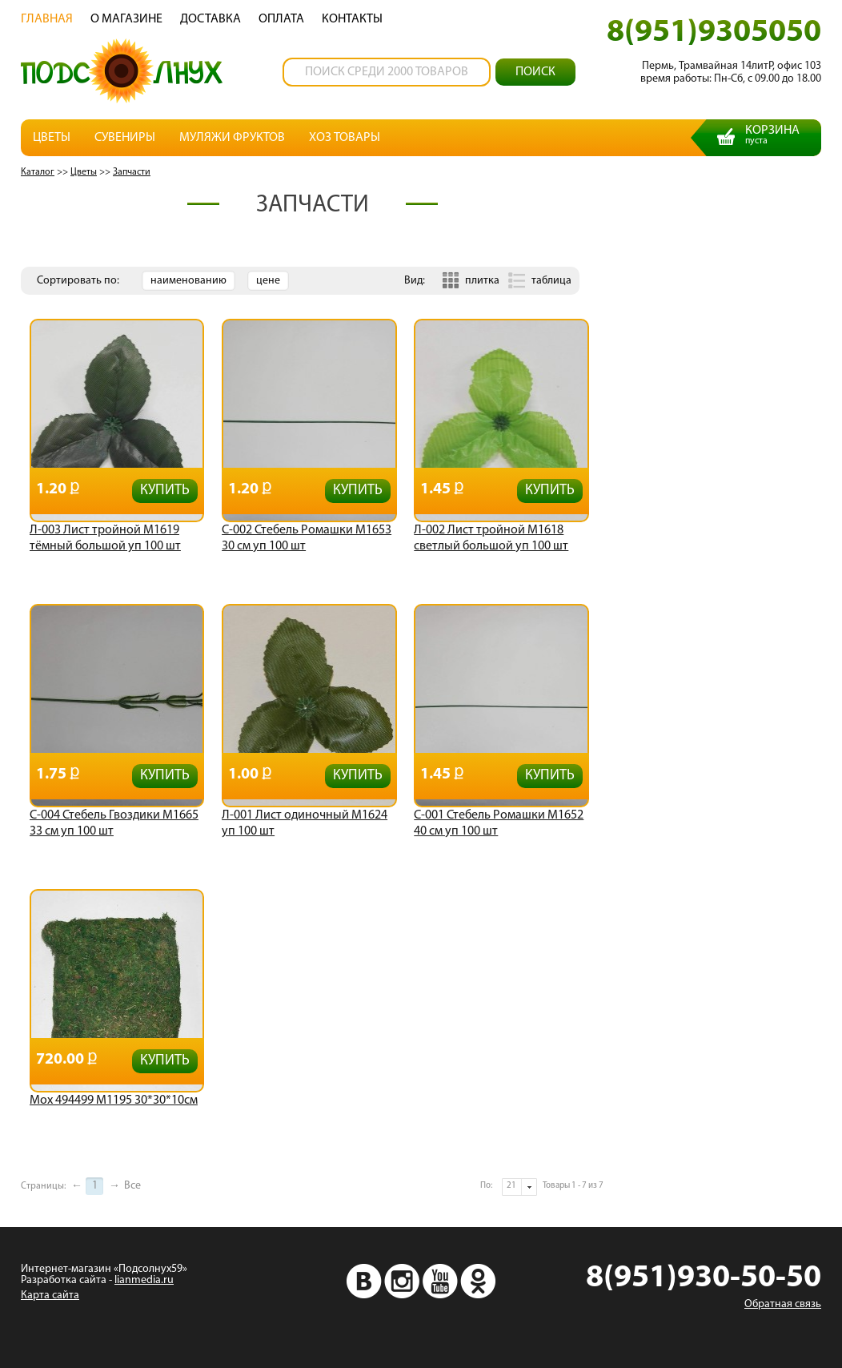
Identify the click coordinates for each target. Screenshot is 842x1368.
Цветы (51, 137)
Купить (165, 490)
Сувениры (124, 137)
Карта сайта (50, 1296)
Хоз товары (344, 137)
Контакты (352, 19)
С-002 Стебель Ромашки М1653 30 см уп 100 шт (306, 538)
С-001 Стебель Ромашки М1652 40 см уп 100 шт (498, 823)
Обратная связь (782, 1304)
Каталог (37, 172)
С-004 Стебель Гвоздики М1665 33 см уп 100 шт (114, 823)
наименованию (188, 281)
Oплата (281, 19)
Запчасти (131, 172)
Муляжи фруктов (232, 137)
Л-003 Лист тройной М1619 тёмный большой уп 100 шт (105, 538)
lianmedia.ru (144, 1280)
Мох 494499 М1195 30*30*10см (114, 1100)
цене (268, 281)
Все (132, 1186)
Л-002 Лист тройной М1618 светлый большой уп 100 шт (491, 538)
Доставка (210, 19)
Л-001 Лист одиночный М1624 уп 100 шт (304, 823)
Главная (47, 19)
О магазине (126, 19)
